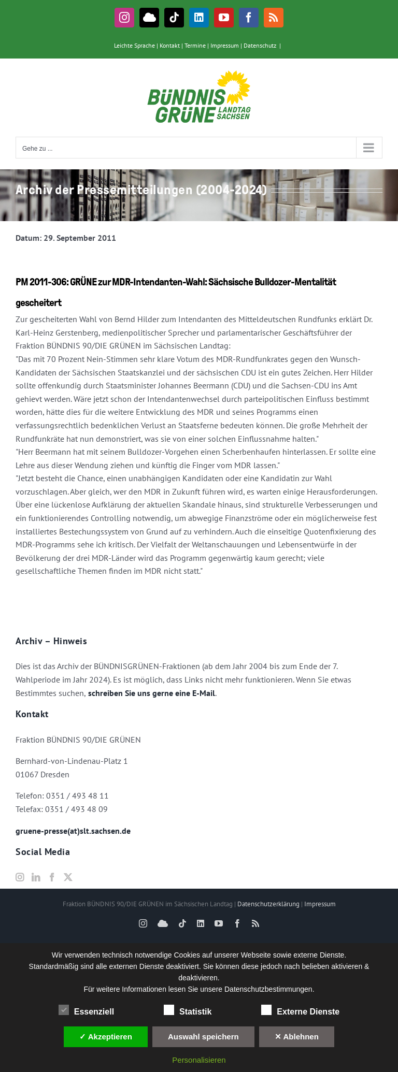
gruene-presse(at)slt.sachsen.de (73, 830)
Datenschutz (260, 45)
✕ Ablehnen (297, 1036)
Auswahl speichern (203, 1036)
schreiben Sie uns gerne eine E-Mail (150, 693)
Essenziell (86, 1010)
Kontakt (170, 45)
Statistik (187, 1010)
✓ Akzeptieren (105, 1036)
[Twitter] (68, 877)
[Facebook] (52, 877)
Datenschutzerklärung (268, 904)
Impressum (224, 45)
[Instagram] (20, 877)
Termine (195, 45)
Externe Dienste (300, 1010)
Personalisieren (198, 1059)
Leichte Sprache (134, 45)
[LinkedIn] (36, 877)
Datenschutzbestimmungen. (269, 989)
